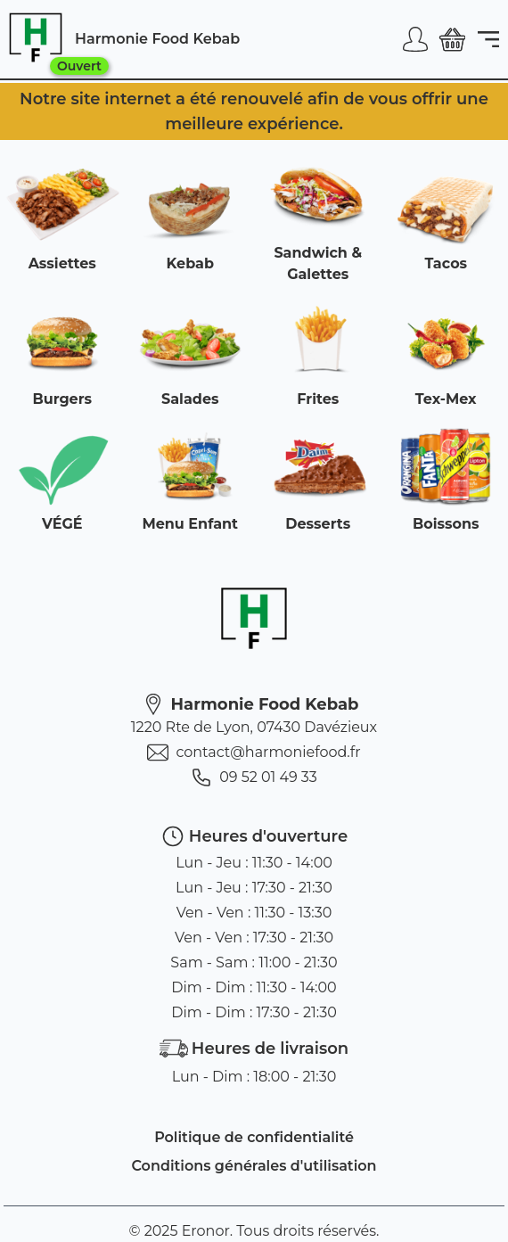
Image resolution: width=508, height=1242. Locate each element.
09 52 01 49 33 (254, 777)
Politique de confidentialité (254, 1137)
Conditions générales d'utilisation (253, 1165)
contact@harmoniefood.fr (253, 752)
